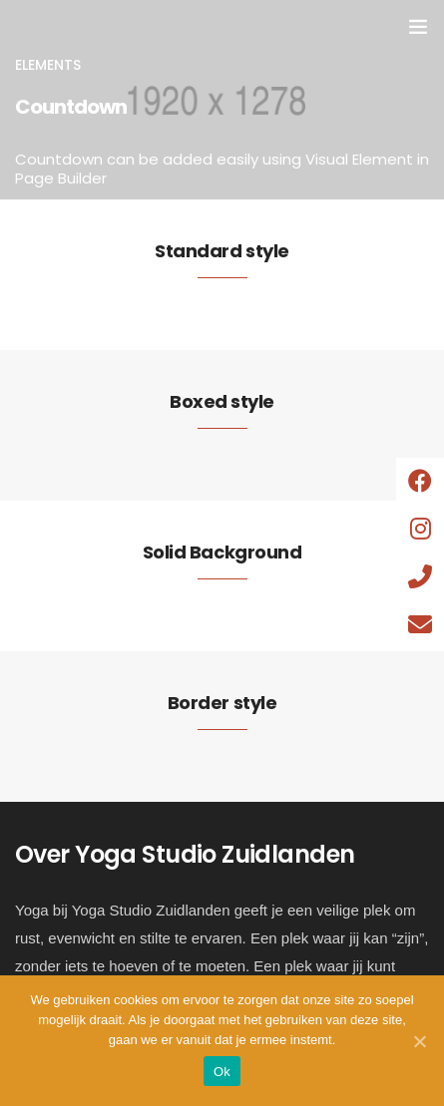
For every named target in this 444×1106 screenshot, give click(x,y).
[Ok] (419, 1041)
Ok (222, 1071)
